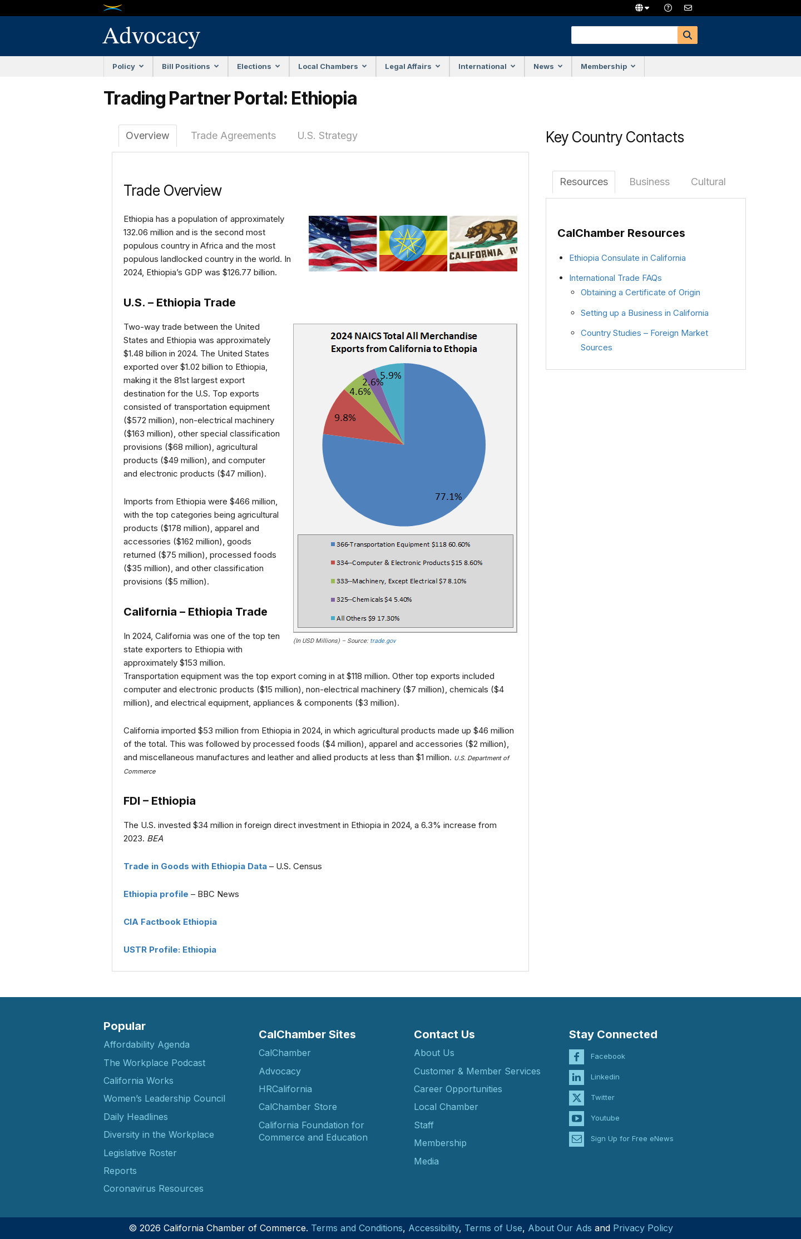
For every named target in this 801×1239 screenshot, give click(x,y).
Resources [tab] (584, 181)
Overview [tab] (148, 135)
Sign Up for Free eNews (632, 1130)
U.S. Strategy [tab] (327, 135)
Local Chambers (332, 66)
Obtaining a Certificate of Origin (640, 292)
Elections (258, 66)
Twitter (603, 1089)
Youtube (605, 1110)
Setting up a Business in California (645, 313)
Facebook (608, 1048)
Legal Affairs (413, 66)
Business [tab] (649, 181)
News (548, 66)
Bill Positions (190, 66)
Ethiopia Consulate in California (627, 257)
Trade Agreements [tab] (233, 135)
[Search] (688, 35)
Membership (608, 66)
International (487, 66)
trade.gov (382, 641)
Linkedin (605, 1068)
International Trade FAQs (615, 277)
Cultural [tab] (708, 181)
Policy (128, 66)
